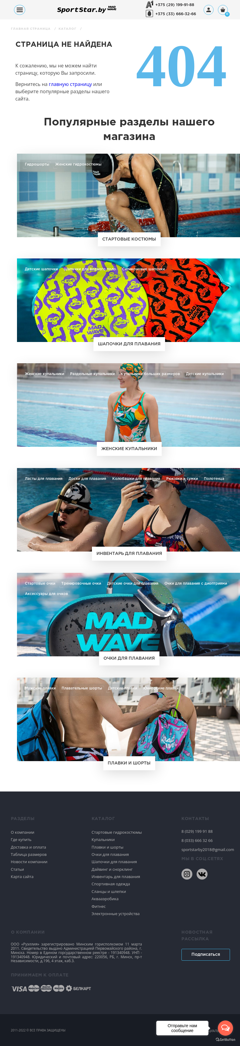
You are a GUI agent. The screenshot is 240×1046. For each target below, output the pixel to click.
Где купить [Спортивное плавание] (21, 839)
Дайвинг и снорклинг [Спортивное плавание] (112, 869)
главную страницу (70, 84)
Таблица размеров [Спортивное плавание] (29, 854)
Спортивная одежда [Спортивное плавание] (111, 884)
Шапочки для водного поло (89, 269)
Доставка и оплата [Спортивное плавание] (28, 847)
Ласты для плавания (43, 478)
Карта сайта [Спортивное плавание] (22, 876)
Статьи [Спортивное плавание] (17, 869)
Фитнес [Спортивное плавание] (99, 906)
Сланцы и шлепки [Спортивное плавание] (109, 891)
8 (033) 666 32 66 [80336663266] (197, 840)
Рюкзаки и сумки (180, 478)
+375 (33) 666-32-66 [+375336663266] (175, 14)
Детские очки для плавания (132, 583)
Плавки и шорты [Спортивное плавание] (107, 847)
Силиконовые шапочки (142, 269)
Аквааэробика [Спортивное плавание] (105, 898)
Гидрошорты (37, 164)
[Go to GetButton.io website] (225, 1040)
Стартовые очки (40, 583)
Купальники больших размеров (149, 374)
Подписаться (205, 954)
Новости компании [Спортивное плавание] (29, 861)
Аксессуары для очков (46, 593)
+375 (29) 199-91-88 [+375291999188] (174, 5)
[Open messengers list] (225, 1028)
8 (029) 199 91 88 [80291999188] (197, 831)
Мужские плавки (40, 688)
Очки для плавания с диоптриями (195, 583)
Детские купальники (204, 374)
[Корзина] (223, 10)
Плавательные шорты (82, 688)
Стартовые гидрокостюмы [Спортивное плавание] (117, 832)
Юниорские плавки (160, 688)
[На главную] (86, 12)
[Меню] (19, 10)
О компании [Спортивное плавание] (23, 832)
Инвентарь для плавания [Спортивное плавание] (116, 876)
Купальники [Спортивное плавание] (103, 839)
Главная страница (31, 29)
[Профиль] (209, 10)
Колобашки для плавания (135, 478)
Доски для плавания (87, 478)
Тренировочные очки (81, 583)
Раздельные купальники (92, 374)
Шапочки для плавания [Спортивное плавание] (114, 861)
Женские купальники (44, 374)
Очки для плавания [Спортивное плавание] (110, 854)
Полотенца (212, 478)
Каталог (68, 29)
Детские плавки (122, 688)
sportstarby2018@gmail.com (205, 849)
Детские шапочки (41, 269)
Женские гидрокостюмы (77, 164)
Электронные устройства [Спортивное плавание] (116, 913)
